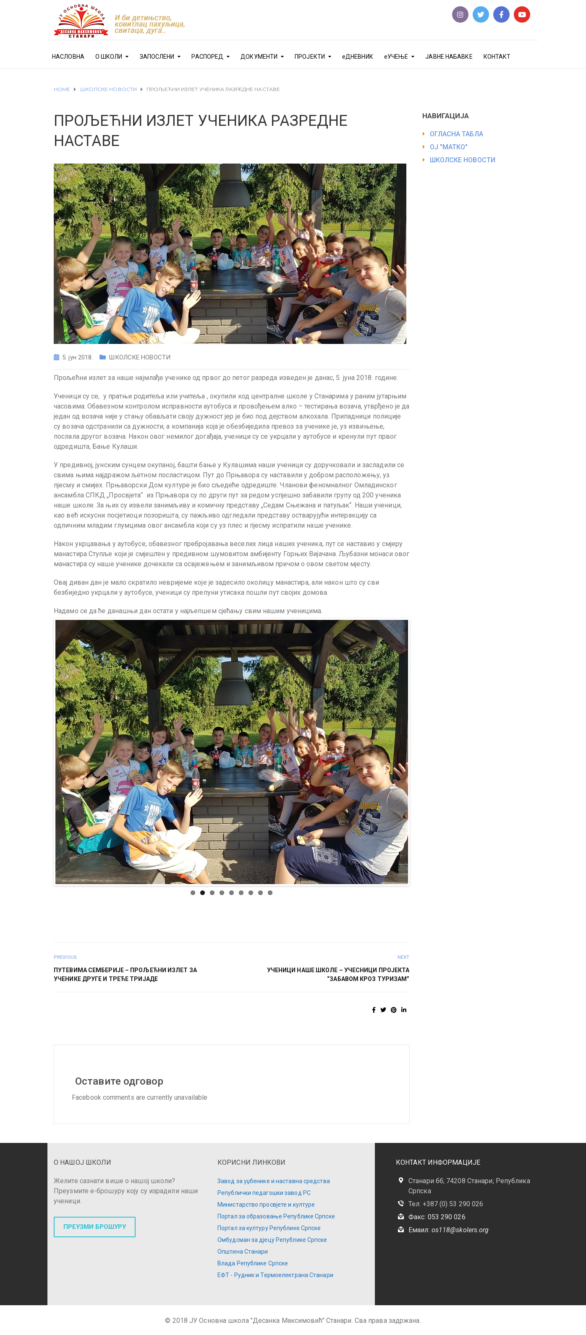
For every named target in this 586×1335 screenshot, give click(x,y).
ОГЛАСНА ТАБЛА (456, 134)
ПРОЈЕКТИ (310, 56)
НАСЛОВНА (68, 56)
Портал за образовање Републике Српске (276, 1216)
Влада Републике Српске (252, 1263)
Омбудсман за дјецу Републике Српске (272, 1239)
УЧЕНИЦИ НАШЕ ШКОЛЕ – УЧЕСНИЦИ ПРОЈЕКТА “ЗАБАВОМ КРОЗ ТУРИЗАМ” (338, 974)
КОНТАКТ (497, 56)
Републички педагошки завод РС (264, 1192)
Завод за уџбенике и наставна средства (273, 1181)
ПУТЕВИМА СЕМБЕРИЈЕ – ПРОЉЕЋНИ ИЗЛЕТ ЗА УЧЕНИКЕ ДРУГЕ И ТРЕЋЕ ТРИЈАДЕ (125, 974)
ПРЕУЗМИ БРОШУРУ (94, 1227)
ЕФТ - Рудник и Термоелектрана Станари (275, 1275)
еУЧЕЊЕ (396, 56)
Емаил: (448, 1230)
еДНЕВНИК (357, 56)
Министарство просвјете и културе (266, 1204)
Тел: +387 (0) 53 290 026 (445, 1204)
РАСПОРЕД (207, 56)
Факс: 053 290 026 (437, 1217)
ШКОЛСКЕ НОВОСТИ (139, 357)
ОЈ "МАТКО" (449, 147)
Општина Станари (242, 1251)
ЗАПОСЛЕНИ (157, 56)
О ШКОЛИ (109, 56)
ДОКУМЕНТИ (259, 56)
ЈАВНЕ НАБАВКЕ (448, 56)
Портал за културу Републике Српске (269, 1228)
